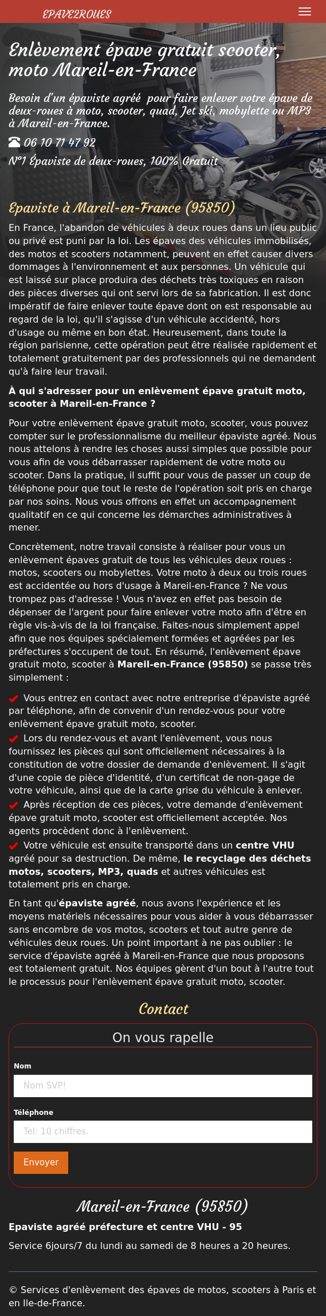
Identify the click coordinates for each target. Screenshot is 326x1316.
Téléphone (33, 1113)
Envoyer (40, 1162)
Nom (23, 1066)
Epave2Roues (76, 14)
